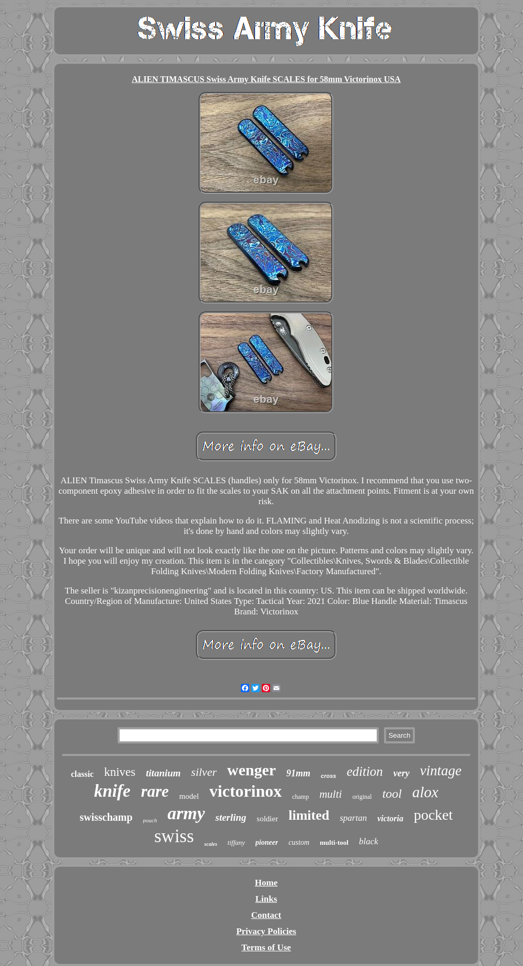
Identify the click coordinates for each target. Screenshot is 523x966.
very (401, 773)
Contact (266, 915)
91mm (298, 773)
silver (204, 771)
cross (328, 776)
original (361, 796)
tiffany (236, 842)
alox (425, 792)
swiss (174, 836)
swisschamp (105, 817)
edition (364, 771)
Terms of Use (266, 947)
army (186, 813)
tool (392, 793)
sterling (230, 817)
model (189, 796)
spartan (353, 818)
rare (155, 791)
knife (112, 791)
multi (330, 794)
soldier (267, 818)
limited (308, 815)
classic (82, 774)
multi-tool (334, 842)
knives (119, 771)
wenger (251, 769)
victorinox (246, 791)
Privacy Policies (266, 931)
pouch (150, 820)
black (368, 841)
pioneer (266, 842)
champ (300, 796)
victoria (390, 818)
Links (266, 899)
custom (298, 842)
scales (210, 844)
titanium (163, 772)
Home (266, 883)
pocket (433, 815)
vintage (440, 770)
